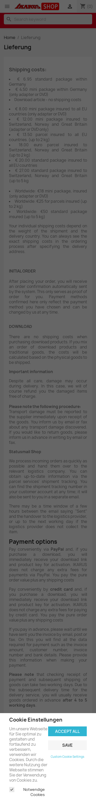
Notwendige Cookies (27, 792)
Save (67, 745)
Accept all (67, 731)
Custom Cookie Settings (67, 757)
